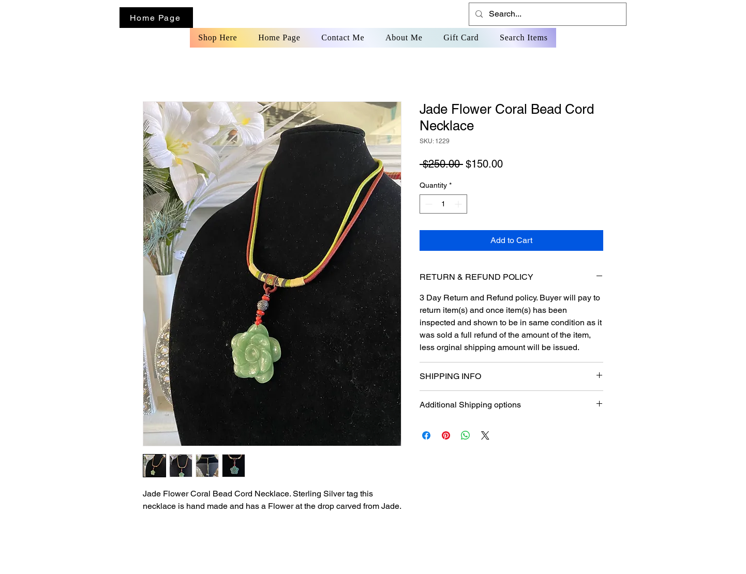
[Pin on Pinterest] (446, 435)
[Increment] (459, 204)
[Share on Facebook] (426, 435)
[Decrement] (427, 204)
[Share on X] (485, 435)
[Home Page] (156, 17)
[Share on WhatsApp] (465, 435)
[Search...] (546, 14)
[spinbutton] (443, 204)
